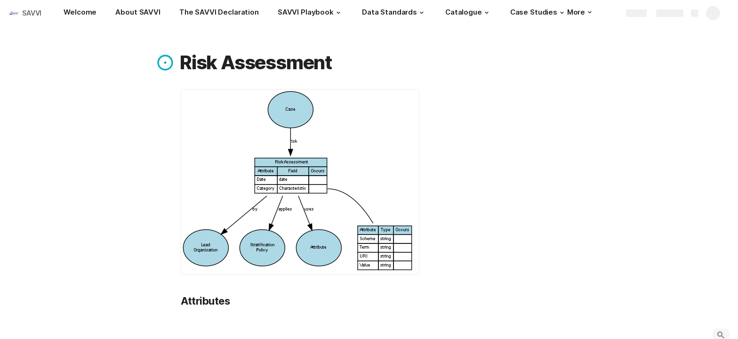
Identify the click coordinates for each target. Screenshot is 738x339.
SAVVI (31, 13)
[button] (338, 12)
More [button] (579, 12)
